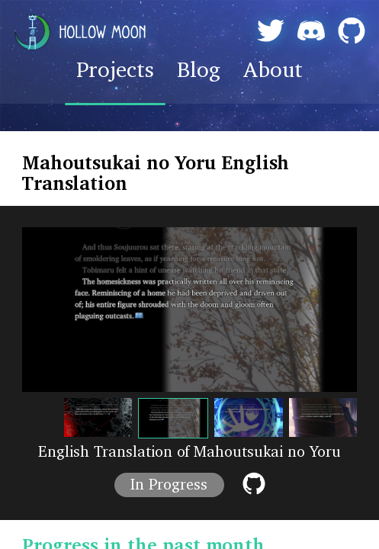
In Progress (168, 485)
